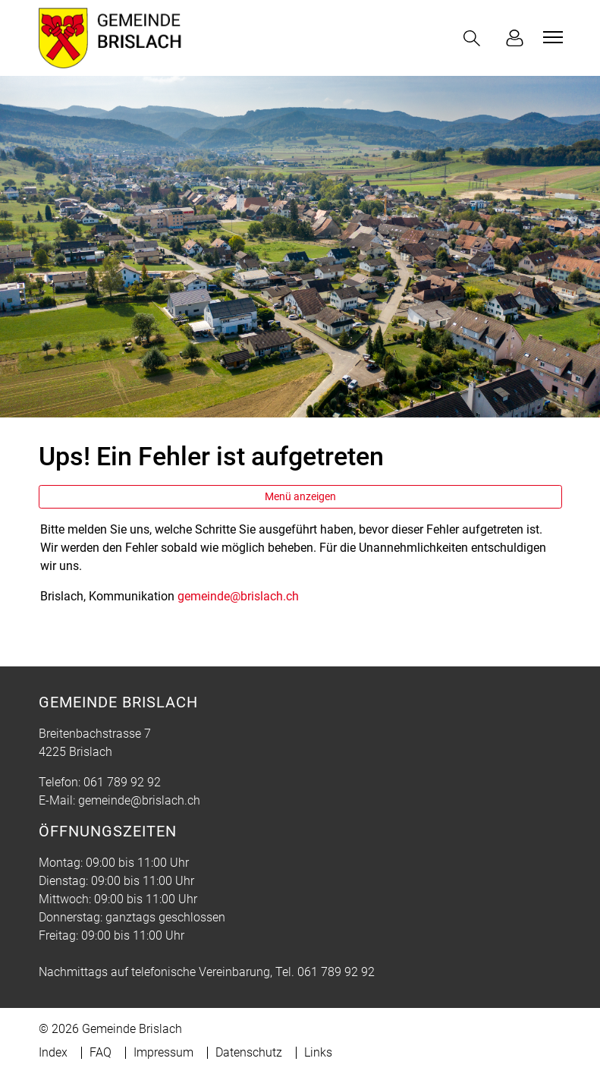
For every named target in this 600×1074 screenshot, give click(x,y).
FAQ (101, 1052)
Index (53, 1052)
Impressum (163, 1052)
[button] (475, 38)
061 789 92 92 (122, 782)
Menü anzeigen (300, 496)
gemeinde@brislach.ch (238, 596)
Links (318, 1052)
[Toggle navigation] (550, 37)
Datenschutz (248, 1052)
